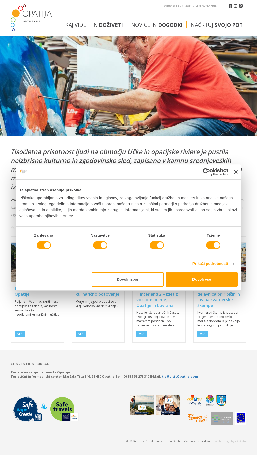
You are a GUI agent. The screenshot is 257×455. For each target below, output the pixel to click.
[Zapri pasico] (236, 172)
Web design (222, 441)
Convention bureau (30, 364)
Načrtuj (217, 24)
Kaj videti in (94, 24)
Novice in (157, 24)
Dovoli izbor (128, 279)
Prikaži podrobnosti (210, 263)
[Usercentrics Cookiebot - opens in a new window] (206, 172)
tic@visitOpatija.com (180, 376)
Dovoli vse (201, 279)
